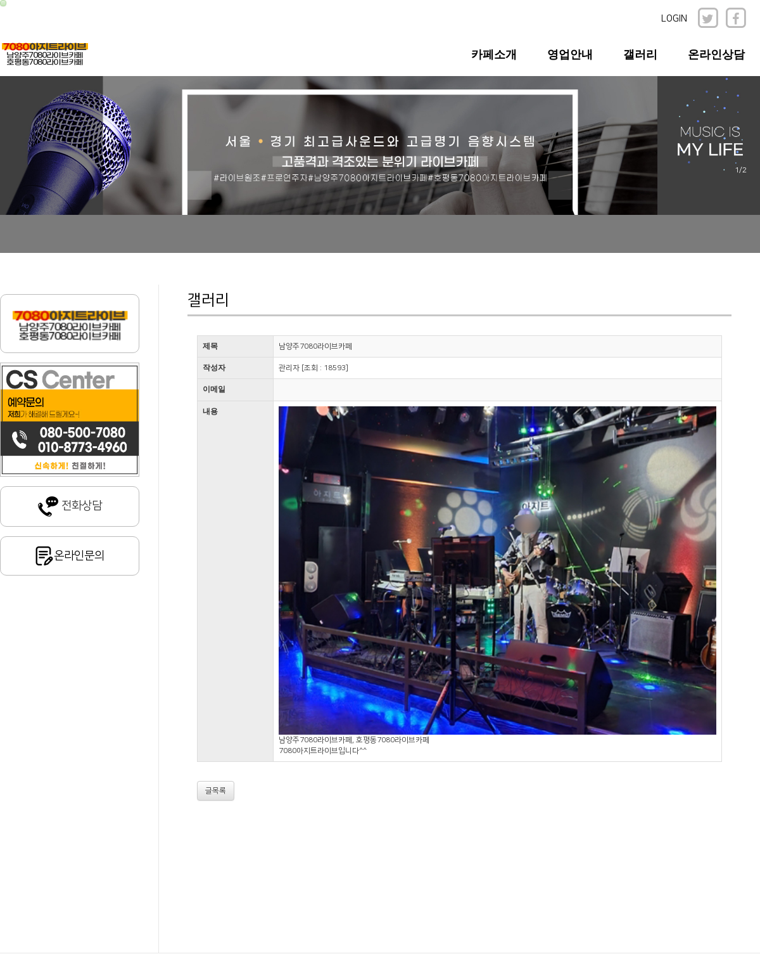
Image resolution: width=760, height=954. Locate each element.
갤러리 (640, 54)
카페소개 (494, 54)
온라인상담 (716, 54)
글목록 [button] (215, 791)
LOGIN (674, 18)
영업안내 (570, 54)
